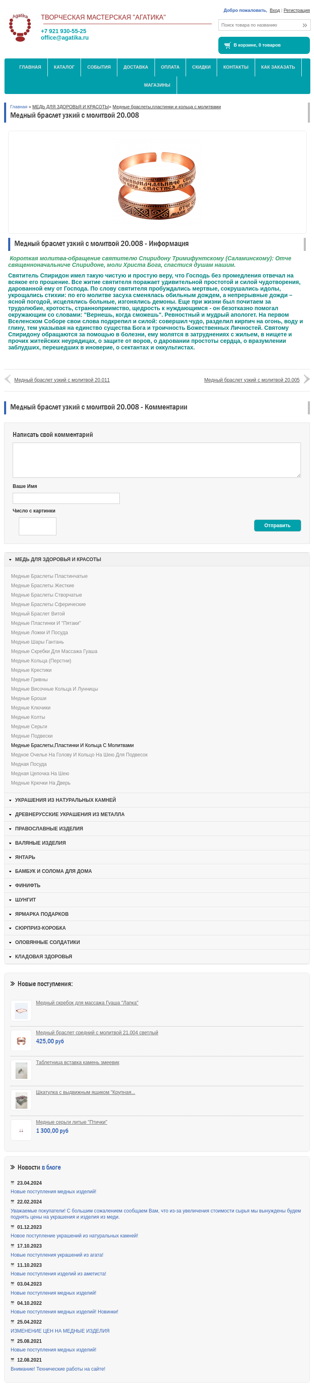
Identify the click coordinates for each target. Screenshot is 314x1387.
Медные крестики (31, 670)
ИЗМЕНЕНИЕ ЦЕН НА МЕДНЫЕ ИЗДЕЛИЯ (60, 1331)
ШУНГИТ (25, 900)
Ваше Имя (25, 486)
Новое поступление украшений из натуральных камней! (74, 1236)
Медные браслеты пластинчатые (49, 576)
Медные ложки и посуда (39, 632)
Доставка (135, 67)
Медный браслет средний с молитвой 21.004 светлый (97, 1033)
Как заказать (278, 67)
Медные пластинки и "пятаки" (46, 623)
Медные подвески (32, 736)
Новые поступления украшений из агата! (57, 1255)
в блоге (51, 1167)
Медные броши (28, 698)
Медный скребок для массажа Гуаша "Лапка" (87, 1003)
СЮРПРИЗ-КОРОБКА (40, 928)
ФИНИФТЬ (27, 885)
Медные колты (28, 717)
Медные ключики (30, 708)
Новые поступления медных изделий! (53, 1192)
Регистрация (297, 10)
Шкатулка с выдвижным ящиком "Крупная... (85, 1092)
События (98, 67)
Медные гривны (29, 679)
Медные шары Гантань (37, 642)
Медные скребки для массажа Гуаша (54, 651)
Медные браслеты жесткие (42, 585)
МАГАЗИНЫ (157, 85)
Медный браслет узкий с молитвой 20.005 (252, 380)
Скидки (201, 67)
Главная (30, 67)
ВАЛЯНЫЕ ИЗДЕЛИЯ (40, 843)
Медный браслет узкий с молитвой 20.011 (62, 380)
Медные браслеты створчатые (46, 595)
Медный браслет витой (38, 614)
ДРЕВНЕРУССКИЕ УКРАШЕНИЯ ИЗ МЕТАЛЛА (70, 814)
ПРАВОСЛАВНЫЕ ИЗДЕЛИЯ (49, 829)
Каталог (64, 67)
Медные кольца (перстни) (41, 661)
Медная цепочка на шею (40, 773)
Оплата (170, 67)
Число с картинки (34, 511)
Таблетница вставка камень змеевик (77, 1062)
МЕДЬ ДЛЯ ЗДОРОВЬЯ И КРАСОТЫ (70, 106)
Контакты (236, 67)
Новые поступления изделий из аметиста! (58, 1274)
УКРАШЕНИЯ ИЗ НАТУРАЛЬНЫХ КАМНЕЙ (65, 800)
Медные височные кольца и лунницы (54, 689)
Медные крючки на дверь (40, 783)
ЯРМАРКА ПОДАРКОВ (42, 914)
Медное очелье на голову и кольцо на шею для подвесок (79, 755)
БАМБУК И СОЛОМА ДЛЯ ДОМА (53, 871)
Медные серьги (29, 726)
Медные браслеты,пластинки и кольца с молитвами (166, 106)
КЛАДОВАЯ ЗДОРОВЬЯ (43, 957)
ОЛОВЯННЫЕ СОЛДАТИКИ (47, 942)
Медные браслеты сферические (48, 604)
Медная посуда (29, 764)
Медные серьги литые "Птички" (71, 1122)
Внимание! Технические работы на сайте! (58, 1369)
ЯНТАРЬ (25, 857)
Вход (275, 10)
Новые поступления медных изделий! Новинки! (64, 1312)
